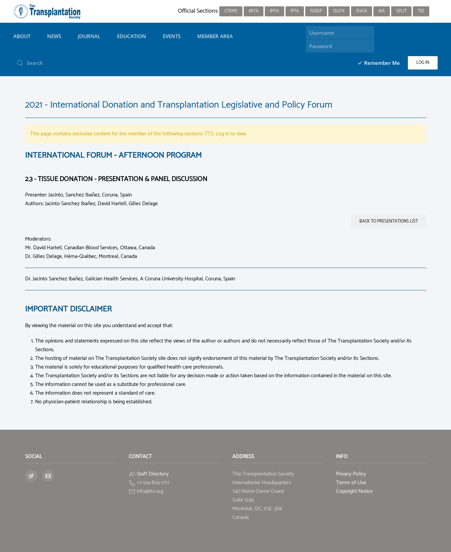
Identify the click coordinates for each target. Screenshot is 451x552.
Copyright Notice (354, 491)
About (21, 36)
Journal (89, 36)
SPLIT (401, 11)
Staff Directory (152, 473)
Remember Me (378, 62)
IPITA (274, 11)
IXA (381, 11)
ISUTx (339, 11)
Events (172, 36)
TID (421, 11)
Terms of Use (351, 482)
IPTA (295, 11)
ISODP (316, 11)
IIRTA (253, 11)
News (54, 36)
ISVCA (361, 11)
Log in (422, 62)
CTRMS (230, 11)
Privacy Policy (351, 473)
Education (131, 36)
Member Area (215, 36)
